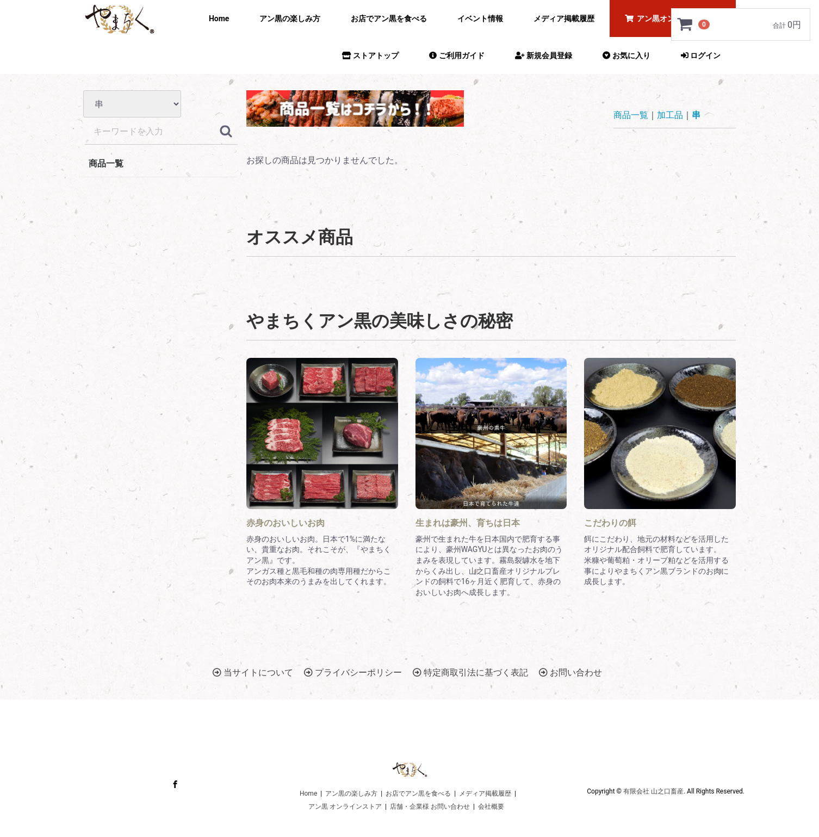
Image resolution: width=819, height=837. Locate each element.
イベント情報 (480, 18)
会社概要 (491, 806)
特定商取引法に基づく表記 (470, 672)
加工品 (670, 115)
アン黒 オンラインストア (345, 806)
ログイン (701, 55)
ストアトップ (370, 55)
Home (219, 18)
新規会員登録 (543, 55)
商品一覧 (106, 163)
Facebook (175, 784)
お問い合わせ (570, 672)
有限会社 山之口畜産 (653, 791)
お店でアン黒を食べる (389, 18)
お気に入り (626, 55)
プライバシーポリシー (353, 672)
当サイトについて (253, 672)
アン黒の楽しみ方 (289, 18)
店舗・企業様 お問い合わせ (430, 806)
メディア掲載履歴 (563, 18)
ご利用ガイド (456, 55)
